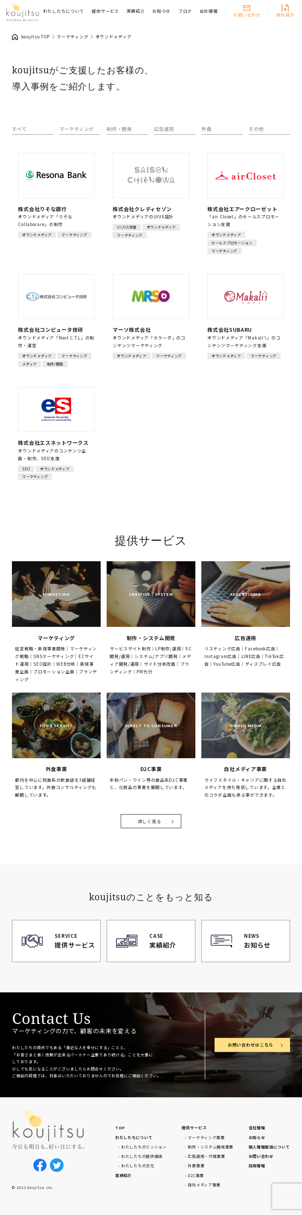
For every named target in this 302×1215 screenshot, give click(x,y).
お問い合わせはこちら (250, 1045)
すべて (19, 128)
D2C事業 (196, 1175)
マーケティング (76, 128)
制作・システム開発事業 (210, 1147)
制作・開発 (119, 128)
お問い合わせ (247, 15)
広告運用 (164, 128)
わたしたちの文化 (137, 1166)
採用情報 (257, 1166)
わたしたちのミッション (144, 1147)
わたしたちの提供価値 (142, 1156)
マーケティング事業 (206, 1137)
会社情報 (209, 11)
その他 (256, 128)
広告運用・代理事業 (206, 1156)
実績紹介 (136, 11)
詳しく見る (149, 821)
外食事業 (196, 1166)
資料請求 (285, 15)
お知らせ (161, 11)
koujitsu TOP (35, 37)
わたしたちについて (63, 11)
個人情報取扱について (269, 1147)
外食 (206, 128)
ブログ (185, 11)
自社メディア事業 (204, 1185)
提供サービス (105, 11)
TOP (120, 1128)
